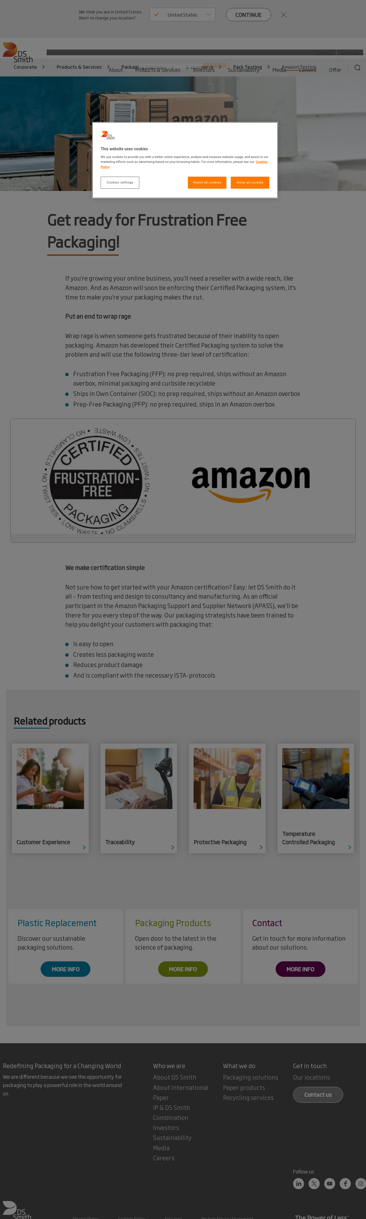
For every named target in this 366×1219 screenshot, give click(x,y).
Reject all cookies (207, 182)
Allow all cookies (249, 182)
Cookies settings (120, 182)
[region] (185, 160)
